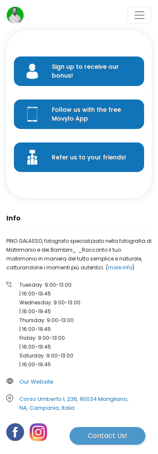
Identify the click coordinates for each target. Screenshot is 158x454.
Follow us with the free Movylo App (86, 114)
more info (120, 267)
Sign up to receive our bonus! (85, 71)
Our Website (36, 382)
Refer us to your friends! (89, 157)
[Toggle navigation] (139, 15)
